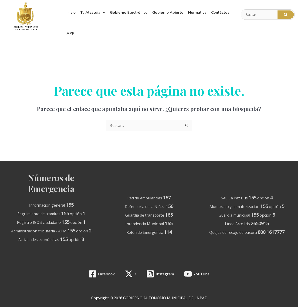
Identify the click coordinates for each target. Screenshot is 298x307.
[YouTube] (197, 274)
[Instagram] (160, 274)
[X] (130, 274)
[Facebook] (101, 274)
